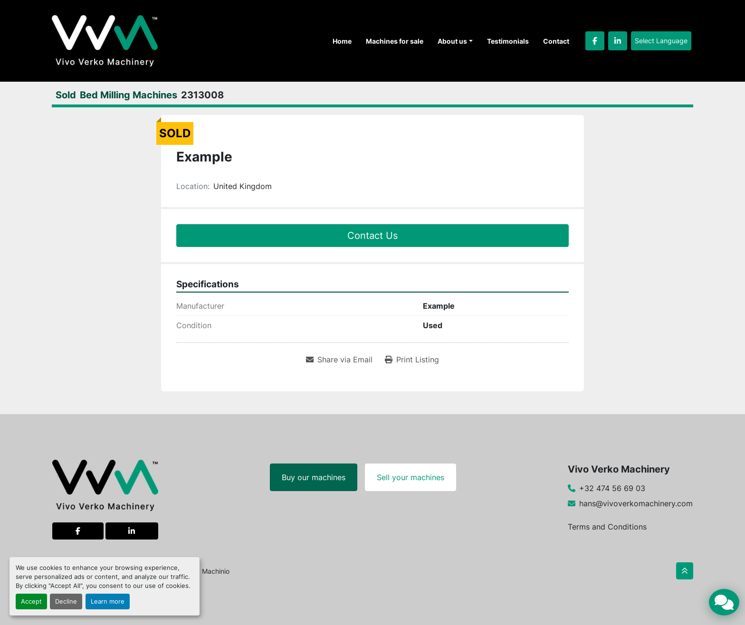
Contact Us (372, 235)
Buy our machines (313, 477)
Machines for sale (394, 41)
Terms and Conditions (607, 526)
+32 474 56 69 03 (612, 488)
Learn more (107, 601)
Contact (556, 41)
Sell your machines (410, 477)
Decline (66, 601)
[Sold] (66, 95)
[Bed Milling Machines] (128, 95)
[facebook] (594, 40)
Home (342, 41)
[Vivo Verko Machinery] (105, 484)
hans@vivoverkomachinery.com (636, 503)
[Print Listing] (412, 359)
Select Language (661, 41)
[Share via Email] (339, 359)
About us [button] (452, 41)
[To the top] (684, 570)
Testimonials (508, 41)
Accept (31, 601)
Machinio (215, 571)
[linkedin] (617, 40)
